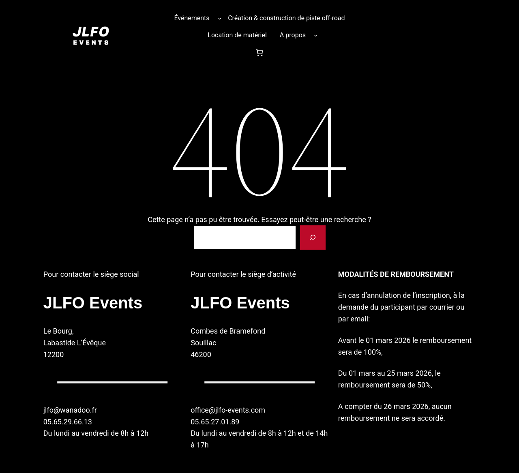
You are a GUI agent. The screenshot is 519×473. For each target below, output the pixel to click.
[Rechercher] (312, 237)
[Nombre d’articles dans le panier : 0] (259, 52)
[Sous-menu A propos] (316, 35)
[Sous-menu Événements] (220, 18)
